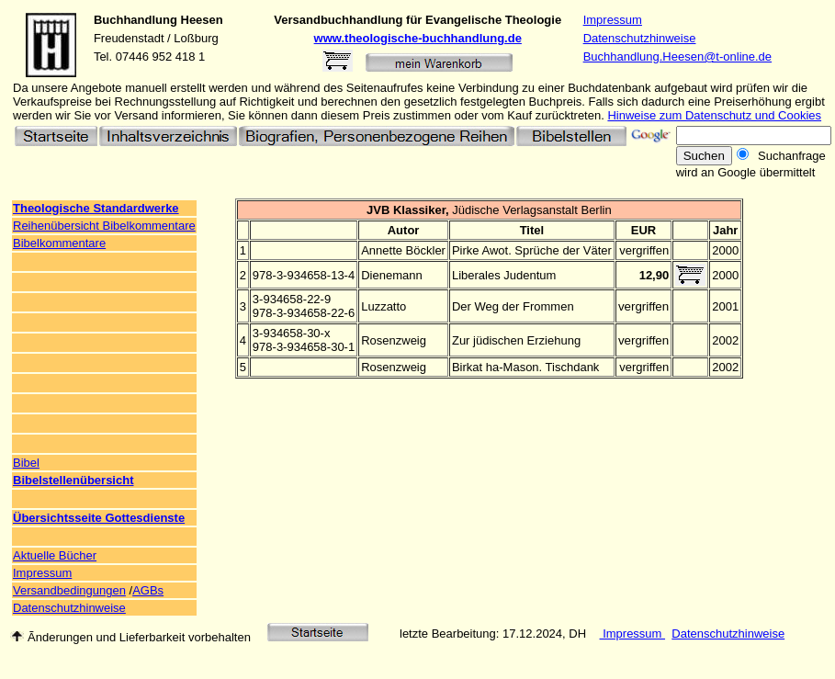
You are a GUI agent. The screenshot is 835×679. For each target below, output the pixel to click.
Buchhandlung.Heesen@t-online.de (677, 56)
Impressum (612, 20)
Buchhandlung (135, 20)
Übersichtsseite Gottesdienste (99, 518)
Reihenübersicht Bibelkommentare (104, 225)
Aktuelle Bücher (54, 555)
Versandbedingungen (69, 590)
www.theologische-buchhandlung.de (418, 38)
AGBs (148, 590)
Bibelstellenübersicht (73, 480)
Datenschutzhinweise (639, 38)
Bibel (26, 463)
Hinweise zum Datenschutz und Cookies (714, 115)
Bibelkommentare (59, 243)
